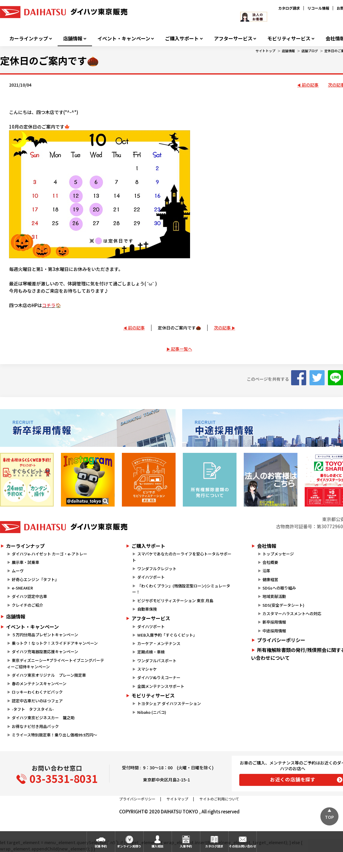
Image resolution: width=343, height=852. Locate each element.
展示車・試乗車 (25, 562)
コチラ (49, 305)
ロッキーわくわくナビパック (37, 692)
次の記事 (222, 328)
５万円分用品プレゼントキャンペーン (45, 634)
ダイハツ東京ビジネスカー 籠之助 (43, 717)
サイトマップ (177, 798)
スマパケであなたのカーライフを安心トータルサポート (181, 557)
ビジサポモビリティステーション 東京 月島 (175, 600)
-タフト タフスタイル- (33, 709)
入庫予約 (186, 846)
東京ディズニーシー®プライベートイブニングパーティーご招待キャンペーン (55, 663)
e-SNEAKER (22, 588)
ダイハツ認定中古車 (29, 596)
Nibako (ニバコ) (151, 712)
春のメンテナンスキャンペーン (39, 683)
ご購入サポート (182, 38)
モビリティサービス (288, 38)
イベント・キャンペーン (123, 38)
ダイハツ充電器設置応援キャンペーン (45, 651)
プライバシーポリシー (137, 798)
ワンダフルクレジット (156, 568)
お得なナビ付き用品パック (37, 726)
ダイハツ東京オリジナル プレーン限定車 (49, 675)
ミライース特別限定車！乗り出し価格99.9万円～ (54, 735)
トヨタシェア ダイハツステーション (169, 703)
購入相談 (157, 846)
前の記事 (310, 84)
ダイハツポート (151, 577)
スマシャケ (147, 669)
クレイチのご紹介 (27, 605)
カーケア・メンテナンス (158, 643)
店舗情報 (72, 38)
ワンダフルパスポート (156, 660)
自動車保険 (147, 609)
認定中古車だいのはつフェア (37, 701)
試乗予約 (101, 846)
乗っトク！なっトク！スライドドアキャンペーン (55, 643)
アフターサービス (233, 38)
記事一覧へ (181, 349)
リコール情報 (318, 8)
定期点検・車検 (151, 652)
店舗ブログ (309, 50)
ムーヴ (18, 571)
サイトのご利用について (219, 798)
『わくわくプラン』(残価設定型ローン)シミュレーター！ (181, 589)
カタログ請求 (289, 8)
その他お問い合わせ (242, 846)
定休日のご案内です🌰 (179, 328)
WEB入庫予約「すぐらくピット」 (167, 635)
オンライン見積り (129, 846)
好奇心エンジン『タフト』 (35, 579)
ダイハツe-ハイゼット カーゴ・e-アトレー (49, 554)
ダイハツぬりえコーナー (158, 677)
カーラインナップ (28, 38)
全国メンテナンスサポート (160, 686)
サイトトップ (265, 50)
